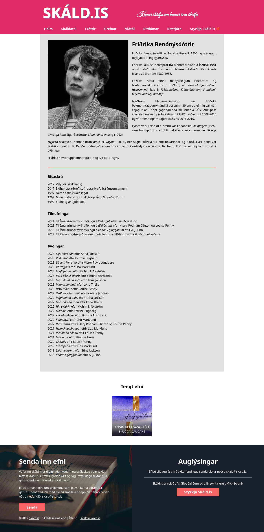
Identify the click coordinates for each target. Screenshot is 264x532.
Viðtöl (130, 29)
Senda (32, 507)
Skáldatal (68, 29)
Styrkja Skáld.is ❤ (205, 29)
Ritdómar (151, 29)
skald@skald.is (52, 496)
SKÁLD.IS (75, 12)
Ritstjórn (174, 29)
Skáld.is (34, 518)
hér (130, 142)
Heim (48, 29)
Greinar (110, 29)
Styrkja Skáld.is (198, 491)
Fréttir (90, 29)
